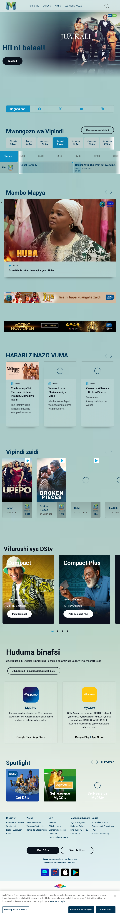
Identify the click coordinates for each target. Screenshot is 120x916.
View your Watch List (36, 826)
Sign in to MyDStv (77, 822)
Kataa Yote (105, 909)
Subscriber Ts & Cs (100, 822)
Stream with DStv (34, 822)
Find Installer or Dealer (58, 837)
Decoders (53, 834)
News (8, 834)
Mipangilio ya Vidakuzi (15, 909)
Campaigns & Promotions (103, 826)
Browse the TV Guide (15, 822)
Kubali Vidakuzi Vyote (81, 909)
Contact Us (75, 834)
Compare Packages (57, 830)
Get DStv (52, 822)
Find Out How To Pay (79, 830)
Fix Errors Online (77, 826)
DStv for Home (55, 826)
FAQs (94, 830)
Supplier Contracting (100, 834)
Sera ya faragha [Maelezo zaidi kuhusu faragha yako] (57, 901)
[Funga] (115, 895)
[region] (60, 903)
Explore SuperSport (14, 830)
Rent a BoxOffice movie (37, 830)
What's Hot (11, 826)
